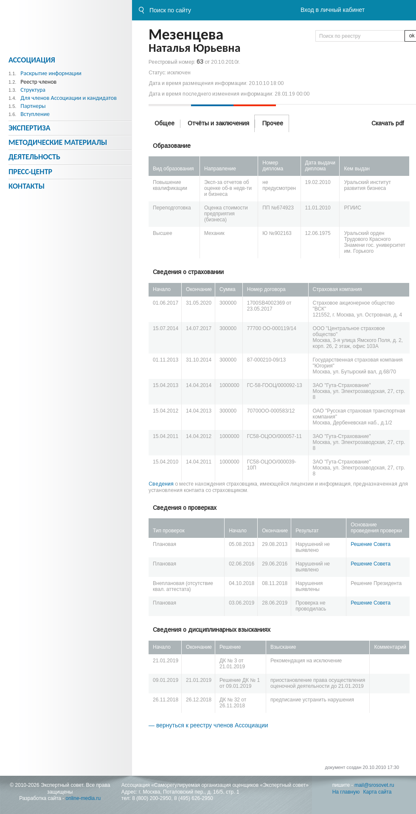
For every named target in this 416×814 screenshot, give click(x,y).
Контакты (26, 186)
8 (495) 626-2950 (193, 798)
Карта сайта (377, 792)
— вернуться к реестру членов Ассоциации (208, 725)
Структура (32, 89)
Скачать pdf (387, 123)
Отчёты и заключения (218, 123)
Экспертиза (29, 128)
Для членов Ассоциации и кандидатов (68, 98)
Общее (164, 123)
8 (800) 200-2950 (151, 798)
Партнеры (32, 106)
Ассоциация (31, 60)
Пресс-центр (30, 171)
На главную (346, 792)
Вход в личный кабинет (333, 9)
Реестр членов (38, 81)
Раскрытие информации (51, 73)
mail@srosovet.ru (374, 785)
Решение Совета (371, 544)
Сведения (161, 484)
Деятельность (34, 156)
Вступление (35, 114)
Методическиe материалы (57, 142)
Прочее (272, 123)
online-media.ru (83, 798)
